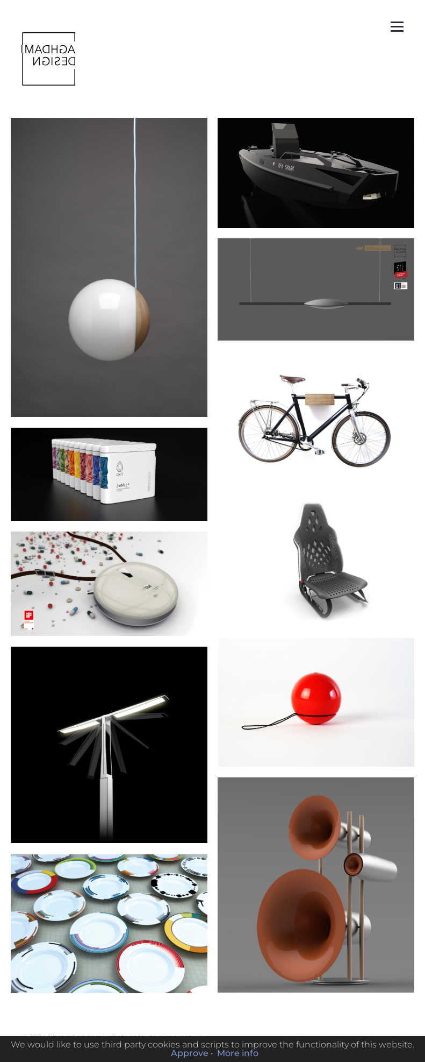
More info (237, 1053)
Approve (189, 1053)
